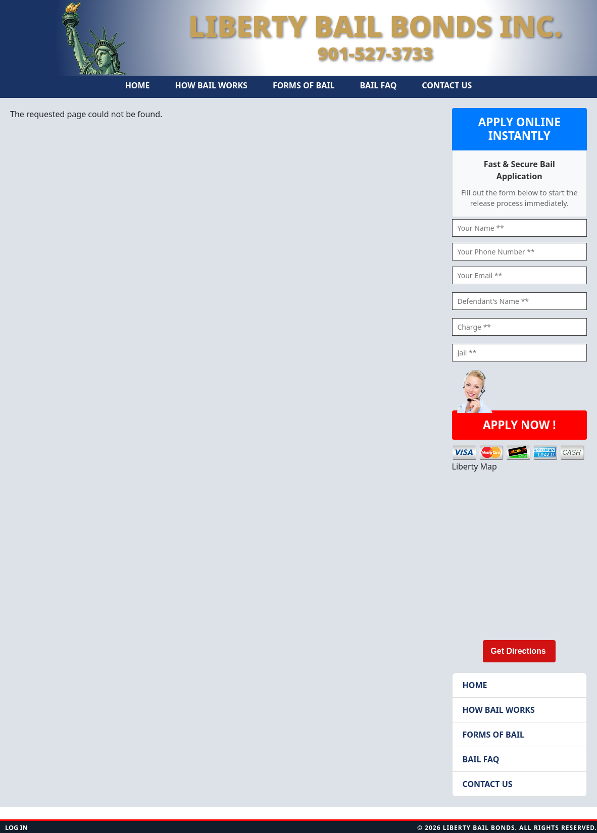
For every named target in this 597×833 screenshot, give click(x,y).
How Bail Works (211, 85)
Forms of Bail (303, 85)
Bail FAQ (378, 85)
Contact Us (447, 85)
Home (137, 85)
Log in (16, 827)
